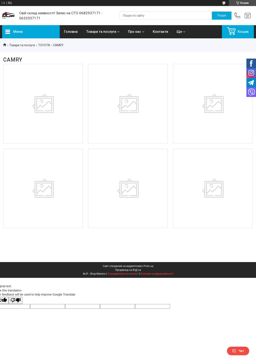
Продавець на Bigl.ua (128, 269)
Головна (71, 32)
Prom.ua (148, 266)
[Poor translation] (15, 300)
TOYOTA (44, 45)
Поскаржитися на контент (123, 273)
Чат (238, 351)
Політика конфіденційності (157, 273)
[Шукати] (221, 16)
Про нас (134, 32)
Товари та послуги (101, 32)
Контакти (160, 32)
